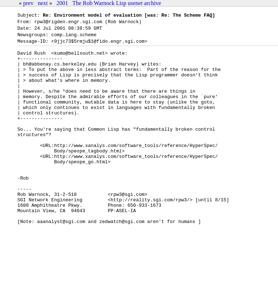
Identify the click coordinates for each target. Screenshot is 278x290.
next (43, 3)
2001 (62, 3)
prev (28, 3)
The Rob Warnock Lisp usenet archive (116, 3)
